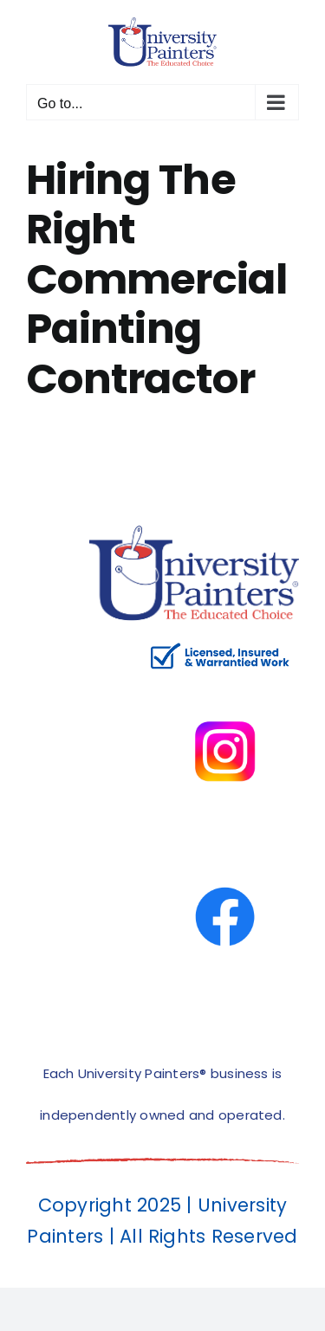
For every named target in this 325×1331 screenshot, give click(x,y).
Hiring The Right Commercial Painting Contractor (156, 279)
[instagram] (225, 684)
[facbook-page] (225, 849)
